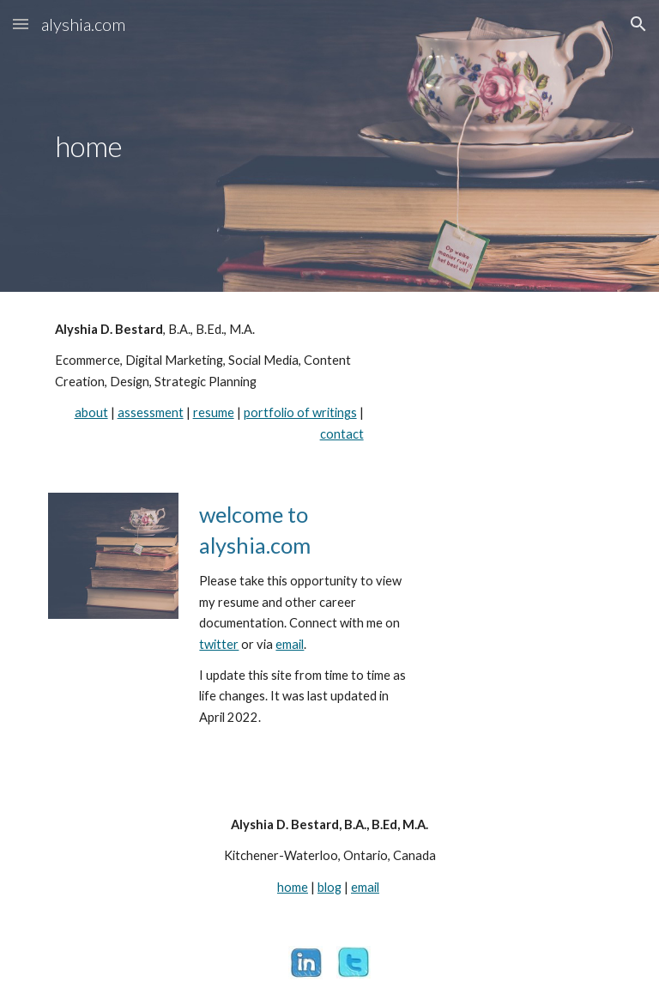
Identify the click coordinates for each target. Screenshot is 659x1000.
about (91, 412)
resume (213, 412)
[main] (161, 146)
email (289, 644)
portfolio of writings (300, 412)
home (292, 887)
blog (329, 887)
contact (342, 434)
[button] (20, 23)
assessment (151, 412)
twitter (219, 644)
